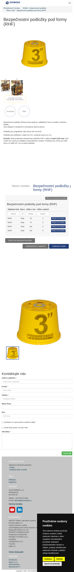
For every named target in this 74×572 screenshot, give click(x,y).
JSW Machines (14, 564)
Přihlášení (12, 480)
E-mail (4, 386)
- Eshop (11, 467)
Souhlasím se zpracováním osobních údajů (18, 422)
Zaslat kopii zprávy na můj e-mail (15, 428)
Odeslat (67, 453)
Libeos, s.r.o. (13, 562)
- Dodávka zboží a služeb (18, 470)
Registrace (12, 482)
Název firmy (6, 404)
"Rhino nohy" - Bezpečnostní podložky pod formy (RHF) (26, 10)
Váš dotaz (5, 432)
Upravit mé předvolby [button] (52, 564)
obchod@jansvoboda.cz (22, 500)
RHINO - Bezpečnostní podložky (34, 8)
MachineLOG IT (14, 567)
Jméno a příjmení (8, 378)
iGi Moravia (13, 560)
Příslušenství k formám (11, 8)
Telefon (4, 395)
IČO (3, 412)
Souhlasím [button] (48, 559)
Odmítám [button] (59, 559)
